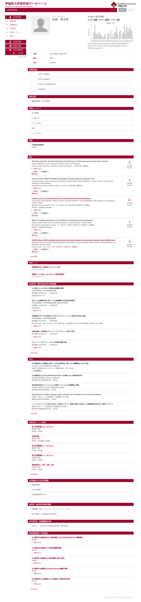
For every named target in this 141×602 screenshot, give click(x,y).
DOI (36, 171)
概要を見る (36, 168)
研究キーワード (15, 32)
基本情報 (13, 21)
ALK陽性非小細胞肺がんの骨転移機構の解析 (47, 548)
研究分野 (13, 28)
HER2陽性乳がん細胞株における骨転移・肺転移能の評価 (51, 579)
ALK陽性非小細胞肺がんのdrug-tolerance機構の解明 (50, 568)
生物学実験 (35, 436)
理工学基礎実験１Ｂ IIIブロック (43, 426)
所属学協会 (13, 25)
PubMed (44, 171)
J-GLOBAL (38, 370)
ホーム (113, 10)
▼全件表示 (34, 256)
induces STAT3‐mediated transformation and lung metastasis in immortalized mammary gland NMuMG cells (73, 240)
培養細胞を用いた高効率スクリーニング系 (46, 267)
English (130, 10)
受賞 (11, 36)
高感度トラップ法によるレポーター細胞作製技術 (48, 274)
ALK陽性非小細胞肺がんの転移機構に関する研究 (48, 558)
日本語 (122, 10)
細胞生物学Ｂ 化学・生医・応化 (43, 465)
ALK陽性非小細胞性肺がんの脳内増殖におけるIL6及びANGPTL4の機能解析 (57, 537)
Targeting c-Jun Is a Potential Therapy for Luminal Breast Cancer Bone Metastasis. (61, 198)
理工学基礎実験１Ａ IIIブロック (43, 446)
